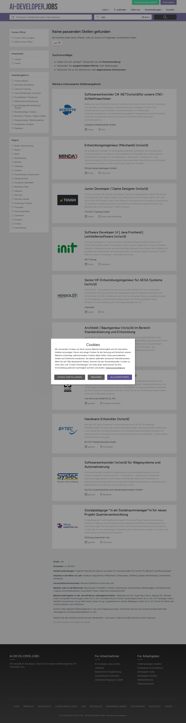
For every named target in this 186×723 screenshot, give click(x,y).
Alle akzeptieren (119, 377)
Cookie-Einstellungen (69, 377)
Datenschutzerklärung (115, 368)
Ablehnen (96, 377)
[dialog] (93, 361)
